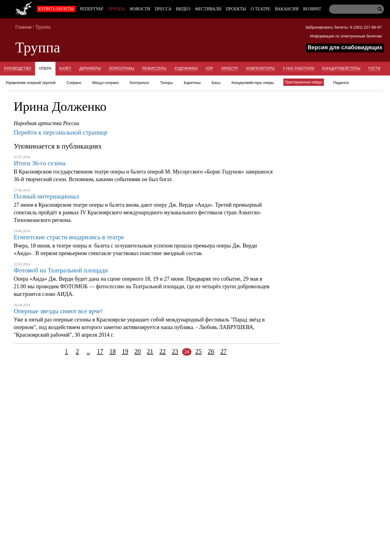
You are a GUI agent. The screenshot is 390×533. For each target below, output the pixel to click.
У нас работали (298, 68)
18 (112, 351)
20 (137, 351)
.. (88, 351)
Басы (216, 83)
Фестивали (208, 9)
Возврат (312, 9)
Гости (374, 68)
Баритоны (192, 83)
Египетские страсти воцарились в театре (69, 237)
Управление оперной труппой (30, 83)
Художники (185, 68)
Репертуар (91, 9)
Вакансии (287, 9)
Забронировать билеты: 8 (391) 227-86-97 (343, 27)
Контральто (139, 83)
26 (211, 351)
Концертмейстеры (341, 68)
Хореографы (121, 68)
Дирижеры (90, 68)
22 (162, 351)
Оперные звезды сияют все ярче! (58, 311)
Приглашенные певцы (303, 82)
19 (125, 351)
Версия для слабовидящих (345, 47)
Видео (183, 9)
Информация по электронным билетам (346, 36)
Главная (23, 27)
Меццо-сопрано (105, 83)
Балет (65, 68)
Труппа (116, 9)
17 (100, 351)
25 (198, 351)
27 (223, 351)
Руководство (17, 68)
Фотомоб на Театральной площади (61, 270)
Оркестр (229, 68)
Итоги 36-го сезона (40, 163)
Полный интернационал (46, 196)
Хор (209, 68)
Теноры (166, 83)
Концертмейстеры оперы (253, 83)
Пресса (163, 9)
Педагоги (341, 83)
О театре (260, 9)
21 (150, 351)
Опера (45, 68)
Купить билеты (56, 9)
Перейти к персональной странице (61, 132)
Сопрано (73, 83)
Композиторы (260, 68)
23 (175, 351)
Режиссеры (154, 68)
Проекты (236, 9)
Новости (139, 9)
